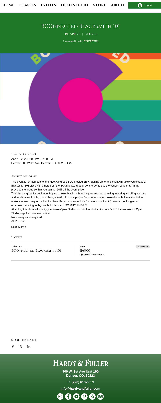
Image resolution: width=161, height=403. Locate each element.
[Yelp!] (92, 396)
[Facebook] (68, 396)
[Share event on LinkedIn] (29, 346)
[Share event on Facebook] (12, 346)
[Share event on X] (21, 346)
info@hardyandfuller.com (80, 388)
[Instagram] (60, 396)
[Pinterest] (84, 396)
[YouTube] (76, 396)
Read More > (19, 226)
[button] (118, 5)
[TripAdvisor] (100, 396)
